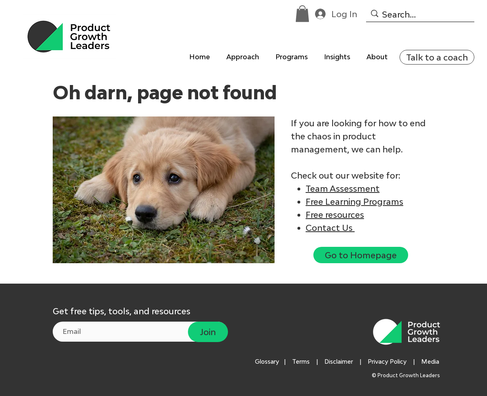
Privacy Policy (387, 361)
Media (431, 361)
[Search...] (419, 14)
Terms (301, 361)
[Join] (208, 332)
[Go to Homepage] (360, 255)
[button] (302, 13)
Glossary (267, 361)
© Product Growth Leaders (406, 375)
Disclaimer (338, 361)
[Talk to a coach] (437, 57)
